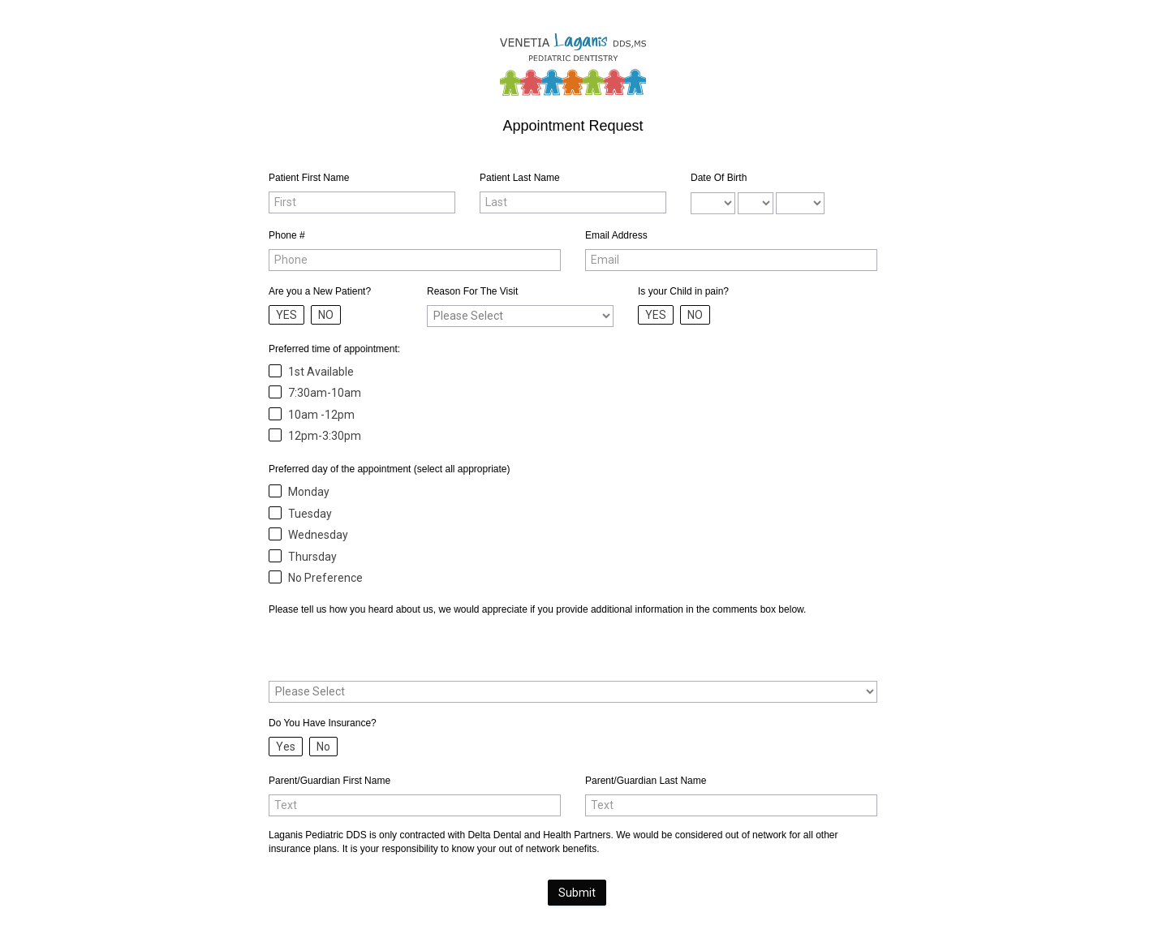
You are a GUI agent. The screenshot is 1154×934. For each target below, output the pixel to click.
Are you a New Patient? (320, 291)
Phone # (287, 235)
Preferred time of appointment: (334, 349)
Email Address (616, 235)
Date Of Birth (719, 177)
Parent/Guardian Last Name (645, 780)
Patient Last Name (520, 177)
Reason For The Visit (472, 291)
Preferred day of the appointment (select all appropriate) (389, 469)
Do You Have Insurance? (323, 723)
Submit (577, 892)
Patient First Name (309, 177)
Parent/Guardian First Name (329, 780)
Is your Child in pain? (683, 291)
